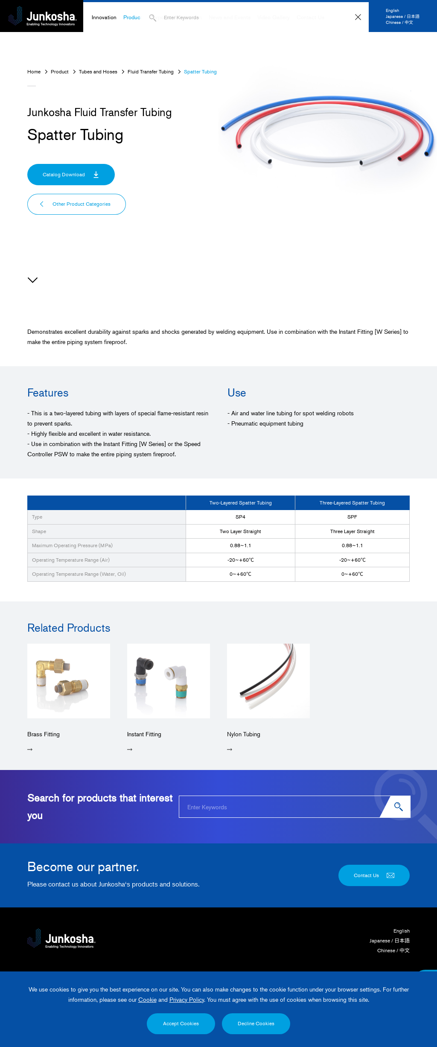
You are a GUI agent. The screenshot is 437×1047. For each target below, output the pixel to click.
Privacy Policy (186, 999)
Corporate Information (175, 17)
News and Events (230, 17)
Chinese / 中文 (399, 22)
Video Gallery (273, 17)
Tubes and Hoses (98, 71)
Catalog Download (71, 174)
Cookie (147, 999)
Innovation (104, 17)
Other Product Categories (75, 204)
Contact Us (310, 17)
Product (132, 17)
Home (34, 71)
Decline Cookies (256, 1023)
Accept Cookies (181, 1023)
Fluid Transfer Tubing (151, 71)
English (392, 10)
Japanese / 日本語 (403, 16)
